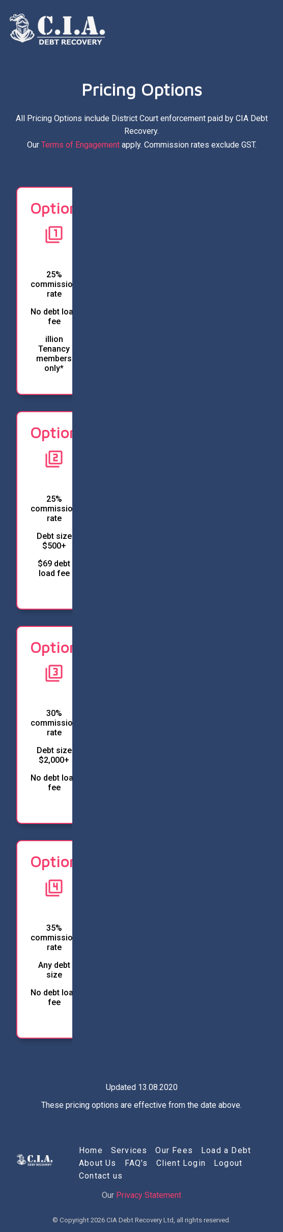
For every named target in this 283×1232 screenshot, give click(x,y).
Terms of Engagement (80, 145)
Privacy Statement (148, 1195)
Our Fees (174, 1150)
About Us (98, 1163)
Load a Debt (226, 1150)
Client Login (181, 1163)
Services (129, 1150)
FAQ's (136, 1163)
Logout (228, 1163)
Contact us (101, 1176)
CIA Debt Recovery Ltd (140, 1220)
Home (91, 1150)
